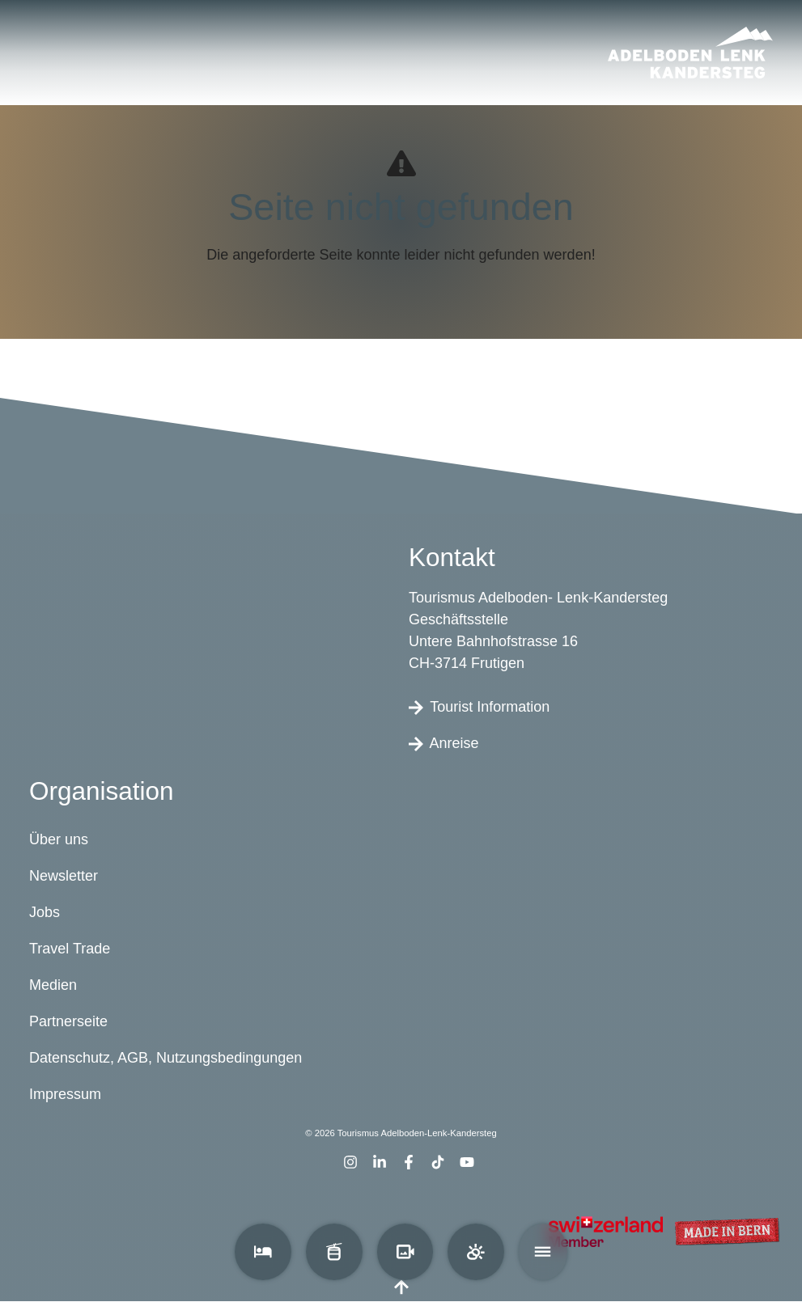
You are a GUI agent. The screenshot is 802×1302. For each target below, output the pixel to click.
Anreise (444, 743)
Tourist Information (479, 707)
